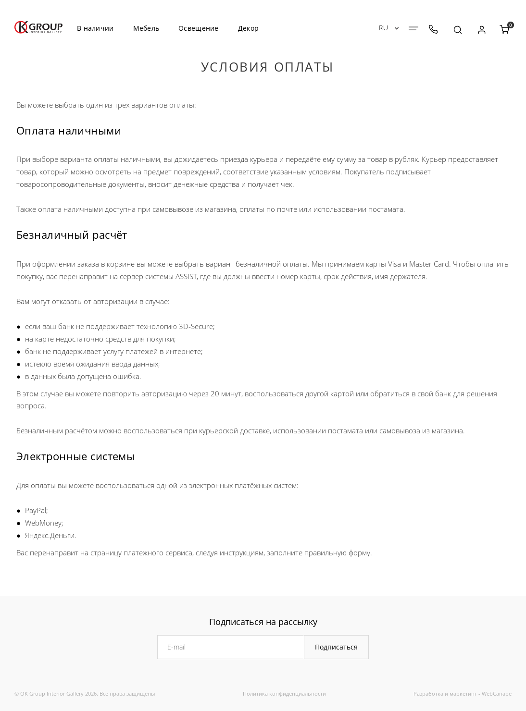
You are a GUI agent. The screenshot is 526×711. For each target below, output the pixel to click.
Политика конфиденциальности (284, 693)
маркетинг (463, 693)
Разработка (428, 693)
